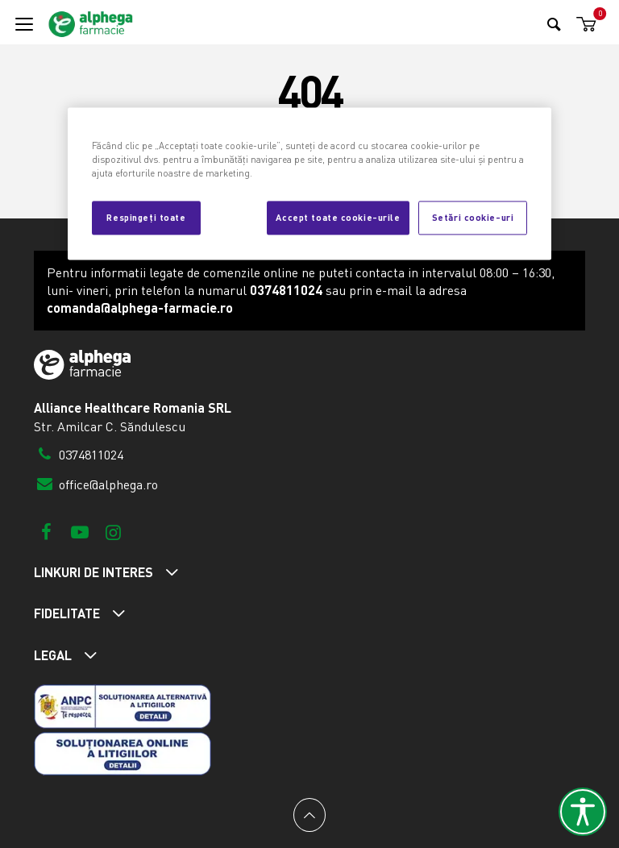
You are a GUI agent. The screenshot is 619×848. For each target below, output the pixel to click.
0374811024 (78, 455)
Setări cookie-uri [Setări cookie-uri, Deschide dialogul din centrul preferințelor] (473, 216)
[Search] (554, 24)
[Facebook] (46, 531)
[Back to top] (309, 815)
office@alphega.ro (96, 484)
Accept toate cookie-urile (338, 216)
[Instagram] (113, 531)
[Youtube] (79, 531)
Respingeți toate (145, 216)
